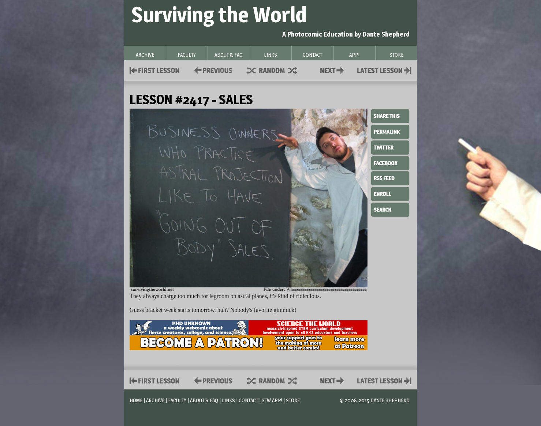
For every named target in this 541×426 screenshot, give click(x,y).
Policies (211, 69)
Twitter (390, 147)
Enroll (390, 193)
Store (293, 400)
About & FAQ (204, 400)
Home (136, 400)
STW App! (272, 400)
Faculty (177, 400)
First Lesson (154, 69)
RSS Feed (390, 177)
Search (390, 209)
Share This (390, 116)
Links (228, 400)
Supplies (276, 69)
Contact (333, 69)
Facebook (390, 162)
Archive (155, 400)
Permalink (390, 131)
